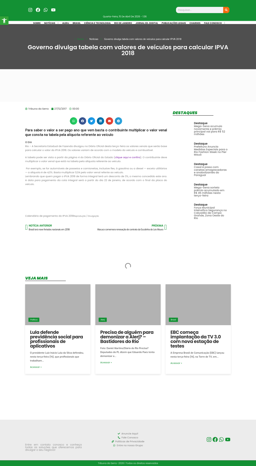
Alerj (103, 319)
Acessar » (36, 367)
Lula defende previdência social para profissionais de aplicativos (56, 339)
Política (33, 319)
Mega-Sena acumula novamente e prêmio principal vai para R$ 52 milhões (209, 130)
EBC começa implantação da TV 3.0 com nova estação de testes (195, 339)
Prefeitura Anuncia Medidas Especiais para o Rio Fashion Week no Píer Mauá (211, 151)
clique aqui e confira (127, 157)
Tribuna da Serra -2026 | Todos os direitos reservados (128, 463)
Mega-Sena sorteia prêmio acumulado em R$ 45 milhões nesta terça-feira (209, 191)
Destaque (201, 123)
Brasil (173, 319)
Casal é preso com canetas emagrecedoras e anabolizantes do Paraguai (210, 171)
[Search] (226, 10)
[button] (73, 121)
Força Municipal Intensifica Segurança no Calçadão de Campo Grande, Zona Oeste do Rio (210, 213)
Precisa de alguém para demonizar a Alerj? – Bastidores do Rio (126, 337)
